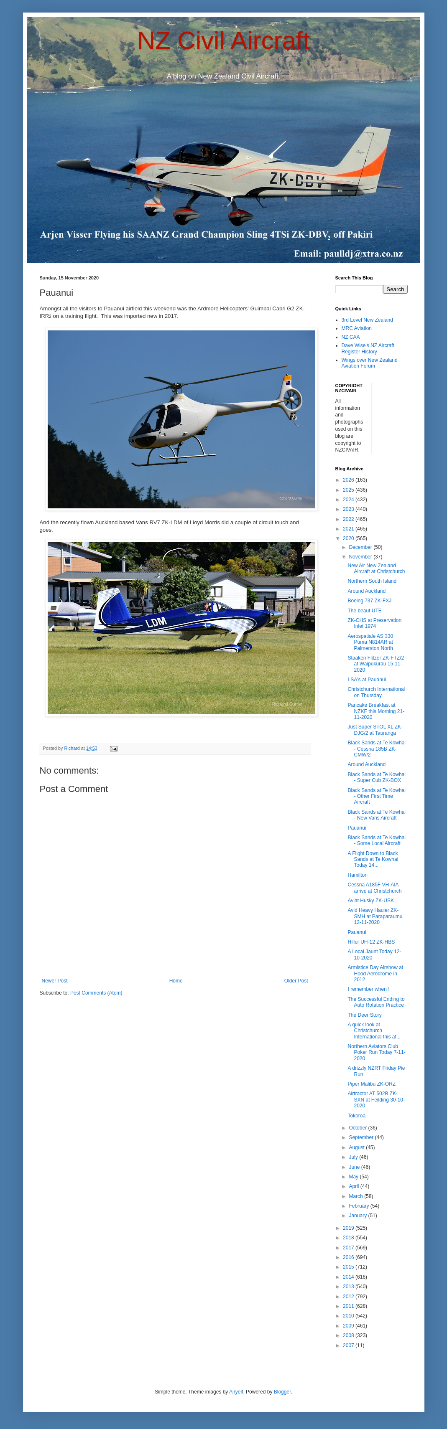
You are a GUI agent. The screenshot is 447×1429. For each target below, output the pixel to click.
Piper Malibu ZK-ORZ (371, 1084)
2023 (349, 509)
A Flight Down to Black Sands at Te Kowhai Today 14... (372, 859)
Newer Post (55, 981)
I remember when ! (368, 989)
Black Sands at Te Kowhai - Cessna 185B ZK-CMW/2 (376, 749)
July (354, 1157)
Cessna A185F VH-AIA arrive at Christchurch (374, 887)
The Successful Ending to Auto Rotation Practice (375, 1002)
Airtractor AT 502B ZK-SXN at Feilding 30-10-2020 (375, 1100)
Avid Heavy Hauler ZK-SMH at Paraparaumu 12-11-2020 (374, 916)
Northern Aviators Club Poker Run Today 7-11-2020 (376, 1052)
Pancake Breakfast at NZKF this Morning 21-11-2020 (375, 711)
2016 (349, 1257)
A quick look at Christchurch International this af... (373, 1031)
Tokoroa (356, 1116)
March (356, 1196)
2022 (349, 519)
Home (176, 981)
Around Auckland (366, 591)
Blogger (282, 1392)
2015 (349, 1267)
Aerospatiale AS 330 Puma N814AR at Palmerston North (370, 642)
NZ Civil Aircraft (223, 40)
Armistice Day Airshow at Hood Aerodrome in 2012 (375, 973)
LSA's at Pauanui (366, 680)
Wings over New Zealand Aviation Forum (370, 363)
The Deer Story (364, 1015)
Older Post (296, 981)
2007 (349, 1345)
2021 (349, 529)
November (361, 557)
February (359, 1206)
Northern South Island (371, 581)
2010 (349, 1316)
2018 (349, 1238)
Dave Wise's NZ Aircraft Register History (368, 348)
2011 (349, 1306)
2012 (349, 1297)
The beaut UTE (364, 611)
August (357, 1147)
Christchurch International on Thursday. (376, 692)
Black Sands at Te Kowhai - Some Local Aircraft (376, 840)
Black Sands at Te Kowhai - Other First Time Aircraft (376, 796)
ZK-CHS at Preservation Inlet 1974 (374, 623)
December (361, 547)
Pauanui (356, 828)
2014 (349, 1277)
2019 (349, 1228)
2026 (349, 480)
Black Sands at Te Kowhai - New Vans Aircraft (376, 815)
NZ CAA (351, 337)
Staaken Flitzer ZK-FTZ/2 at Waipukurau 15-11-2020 (375, 664)
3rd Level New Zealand (367, 320)
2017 (349, 1248)
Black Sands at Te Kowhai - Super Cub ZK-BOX (376, 777)
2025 (349, 490)
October (358, 1128)
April (354, 1186)
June (355, 1167)
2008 (349, 1335)
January (358, 1215)
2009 (349, 1326)
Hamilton (357, 875)
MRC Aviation (357, 328)
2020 (349, 538)
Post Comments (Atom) (96, 993)
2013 (349, 1286)
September (362, 1137)
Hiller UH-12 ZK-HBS (371, 942)
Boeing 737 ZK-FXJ (369, 601)
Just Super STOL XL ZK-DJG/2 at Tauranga (375, 730)
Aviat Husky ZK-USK (370, 901)
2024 (349, 500)
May (354, 1177)
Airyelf (236, 1392)
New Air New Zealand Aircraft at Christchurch (376, 568)
